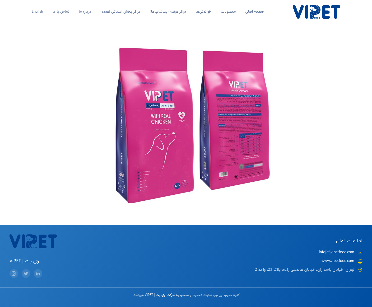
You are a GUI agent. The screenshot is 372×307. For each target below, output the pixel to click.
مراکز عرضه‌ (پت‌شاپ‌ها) (168, 11)
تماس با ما (60, 11)
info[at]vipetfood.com (336, 252)
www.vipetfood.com (337, 261)
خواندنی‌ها (203, 11)
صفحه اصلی (254, 11)
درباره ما (85, 11)
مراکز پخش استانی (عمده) (120, 11)
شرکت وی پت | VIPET (160, 295)
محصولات (228, 11)
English (37, 11)
